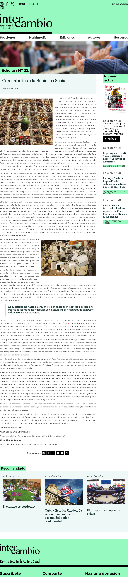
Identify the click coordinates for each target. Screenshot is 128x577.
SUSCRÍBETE (33, 4)
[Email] (62, 453)
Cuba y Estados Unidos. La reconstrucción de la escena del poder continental (63, 516)
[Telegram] (58, 453)
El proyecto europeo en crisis (103, 511)
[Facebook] (44, 453)
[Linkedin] (53, 453)
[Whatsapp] (67, 453)
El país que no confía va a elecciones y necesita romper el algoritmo (115, 157)
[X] (48, 453)
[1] (68, 323)
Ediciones (67, 37)
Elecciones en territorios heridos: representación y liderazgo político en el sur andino (115, 211)
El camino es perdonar (19, 506)
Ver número (111, 139)
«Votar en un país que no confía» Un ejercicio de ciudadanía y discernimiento (114, 128)
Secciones (8, 37)
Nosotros (121, 37)
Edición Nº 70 (112, 121)
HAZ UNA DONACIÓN (120, 4)
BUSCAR (22, 4)
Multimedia (38, 37)
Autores (94, 37)
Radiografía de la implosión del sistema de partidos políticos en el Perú (114, 182)
